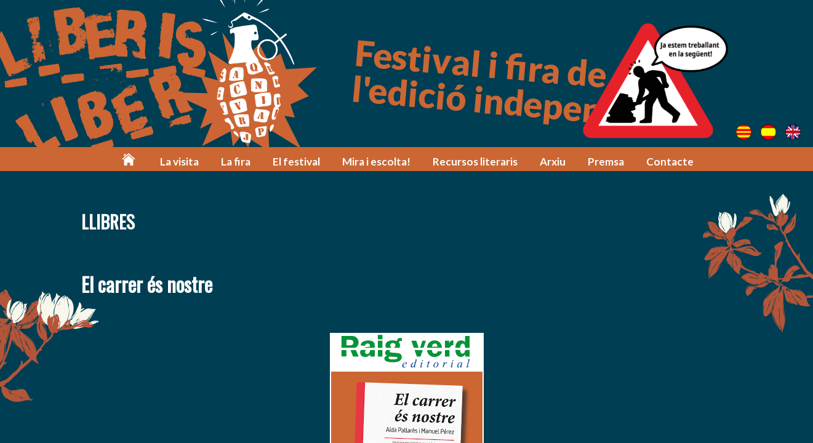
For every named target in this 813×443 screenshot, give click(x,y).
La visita (179, 161)
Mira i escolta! (376, 161)
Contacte (670, 161)
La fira (235, 161)
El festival (296, 161)
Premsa (606, 161)
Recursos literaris (475, 161)
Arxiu (553, 161)
